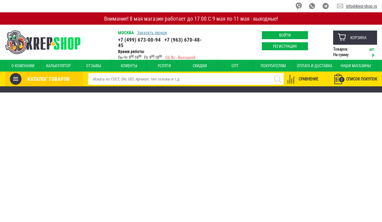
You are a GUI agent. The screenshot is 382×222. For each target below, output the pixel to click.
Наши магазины (356, 65)
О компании (22, 65)
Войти (285, 35)
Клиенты (129, 65)
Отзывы (93, 65)
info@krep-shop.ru (361, 6)
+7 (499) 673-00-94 (139, 39)
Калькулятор (58, 65)
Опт (234, 65)
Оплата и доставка (314, 65)
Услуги (164, 65)
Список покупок (358, 79)
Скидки (200, 65)
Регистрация (285, 46)
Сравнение (308, 79)
